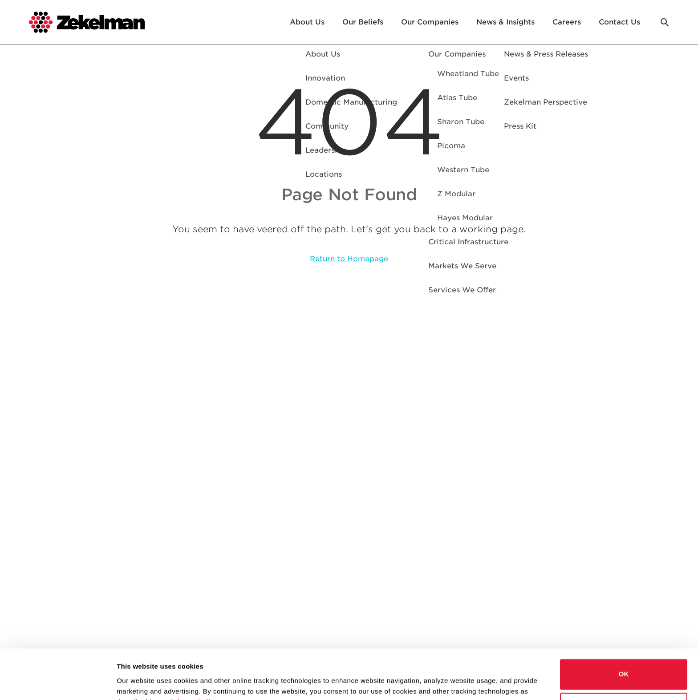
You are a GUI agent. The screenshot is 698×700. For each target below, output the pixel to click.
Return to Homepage (349, 259)
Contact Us (619, 22)
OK (624, 630)
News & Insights (505, 22)
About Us (307, 22)
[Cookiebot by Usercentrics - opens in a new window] (58, 682)
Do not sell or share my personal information (624, 664)
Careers (566, 22)
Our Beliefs (362, 22)
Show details (137, 682)
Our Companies (430, 22)
